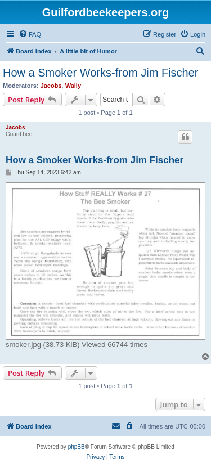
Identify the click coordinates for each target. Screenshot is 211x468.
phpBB (76, 447)
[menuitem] (30, 34)
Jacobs (51, 85)
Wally (73, 85)
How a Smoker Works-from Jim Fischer (100, 72)
